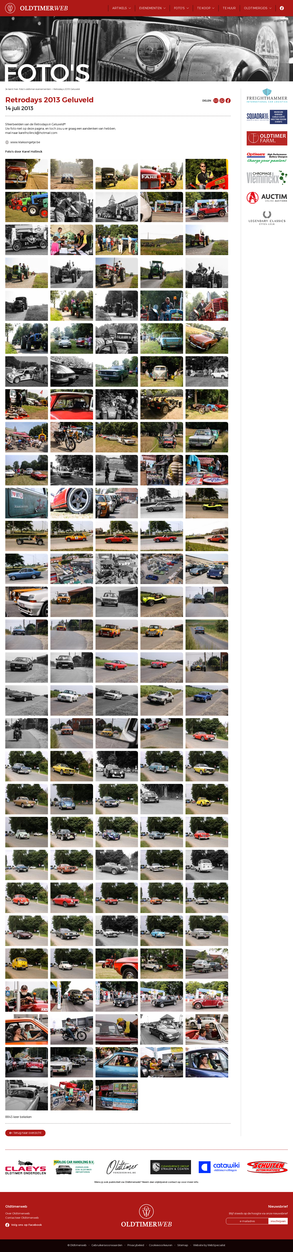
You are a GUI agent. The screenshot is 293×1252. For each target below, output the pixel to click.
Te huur (229, 8)
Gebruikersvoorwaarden (107, 1245)
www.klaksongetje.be (25, 142)
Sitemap (182, 1245)
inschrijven (278, 1221)
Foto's (179, 8)
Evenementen (150, 8)
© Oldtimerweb (77, 1245)
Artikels (119, 8)
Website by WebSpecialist (209, 1245)
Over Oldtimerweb (17, 1213)
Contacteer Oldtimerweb (22, 1217)
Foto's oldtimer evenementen (35, 89)
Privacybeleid (135, 1245)
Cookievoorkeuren (160, 1245)
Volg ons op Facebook (26, 1224)
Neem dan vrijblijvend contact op (161, 1182)
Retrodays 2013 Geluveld (66, 89)
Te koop (203, 8)
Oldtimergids (255, 8)
